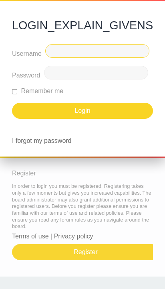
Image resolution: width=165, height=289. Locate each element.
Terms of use (30, 236)
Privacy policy (73, 236)
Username (27, 53)
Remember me (37, 91)
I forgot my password (42, 140)
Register (86, 251)
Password (26, 75)
